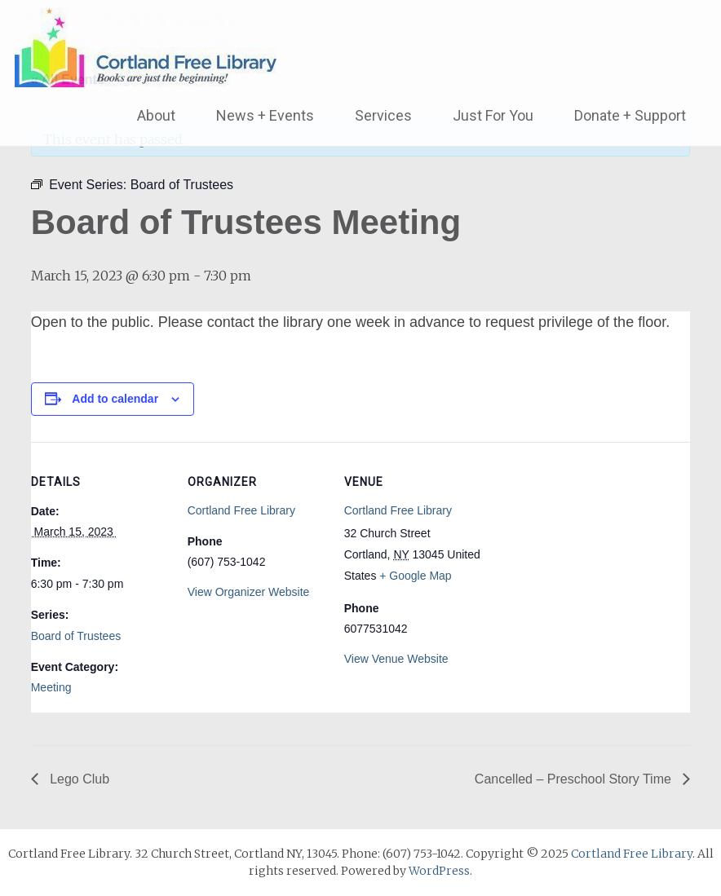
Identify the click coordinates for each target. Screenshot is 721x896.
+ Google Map (415, 575)
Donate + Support (630, 115)
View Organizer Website (249, 591)
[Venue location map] (587, 554)
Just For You (493, 115)
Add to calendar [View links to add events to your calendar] (115, 398)
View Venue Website (396, 658)
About (156, 115)
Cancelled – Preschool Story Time (575, 779)
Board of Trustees (76, 635)
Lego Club (77, 779)
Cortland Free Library (241, 510)
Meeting (51, 687)
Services (383, 115)
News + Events (265, 115)
